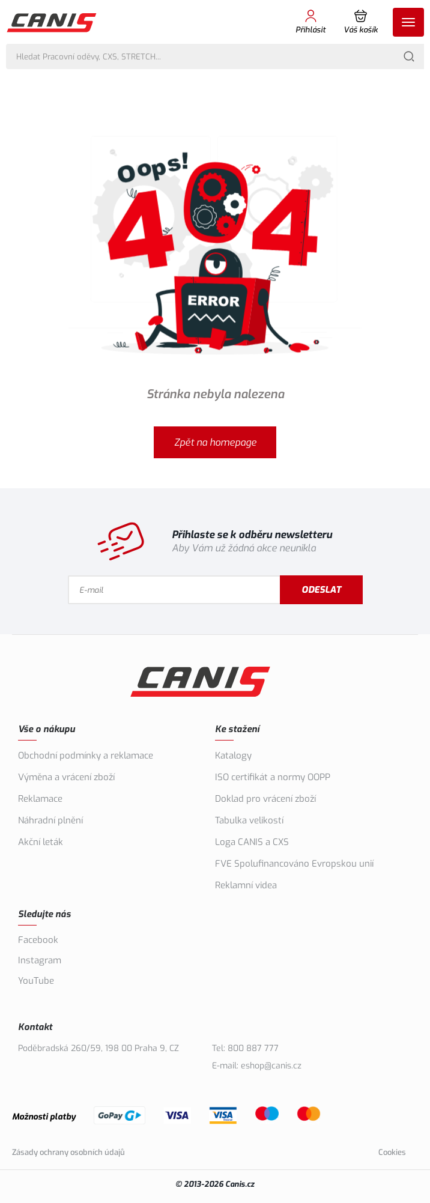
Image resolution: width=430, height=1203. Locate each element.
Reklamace (40, 799)
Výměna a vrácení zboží (66, 777)
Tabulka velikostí (249, 820)
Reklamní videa (246, 885)
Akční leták (40, 842)
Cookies (392, 1152)
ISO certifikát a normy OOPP (272, 777)
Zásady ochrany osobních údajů (68, 1152)
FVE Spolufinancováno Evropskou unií (294, 864)
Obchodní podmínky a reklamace (85, 756)
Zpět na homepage (215, 442)
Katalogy (233, 756)
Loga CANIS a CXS (252, 842)
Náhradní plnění (50, 820)
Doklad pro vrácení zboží (265, 799)
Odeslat (321, 590)
